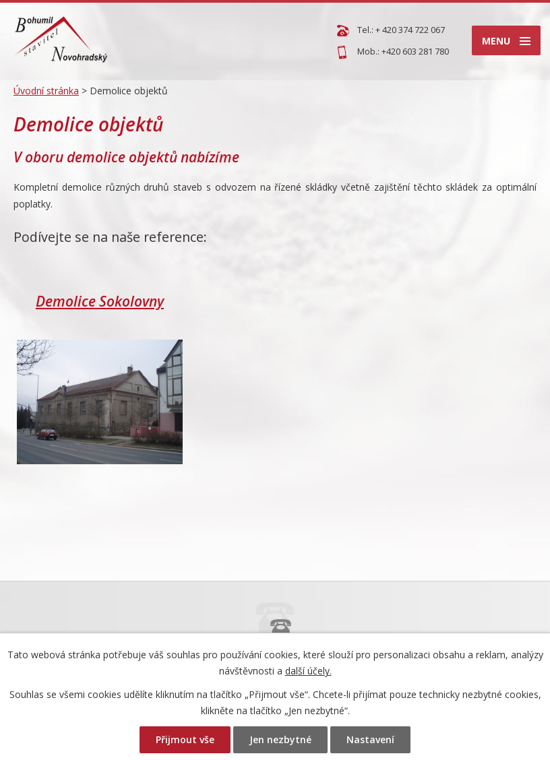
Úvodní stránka (46, 90)
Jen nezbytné (280, 739)
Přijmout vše (185, 739)
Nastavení (370, 739)
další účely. (308, 670)
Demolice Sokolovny (100, 301)
